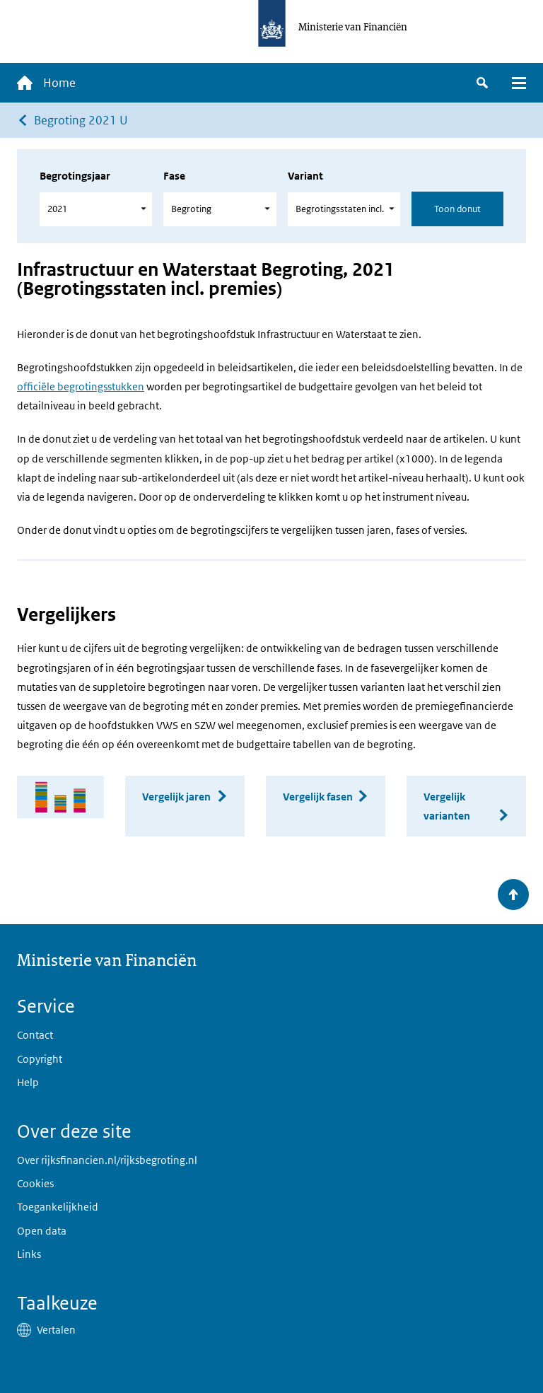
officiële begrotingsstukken (80, 386)
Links (29, 1254)
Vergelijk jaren (176, 796)
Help (28, 1082)
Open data (41, 1230)
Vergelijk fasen (318, 796)
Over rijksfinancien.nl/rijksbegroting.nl (107, 1160)
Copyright (39, 1059)
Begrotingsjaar (75, 175)
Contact (35, 1035)
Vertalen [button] (56, 1329)
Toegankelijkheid (57, 1206)
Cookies (35, 1183)
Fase (174, 175)
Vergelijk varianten (447, 806)
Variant (305, 175)
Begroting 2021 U (81, 120)
